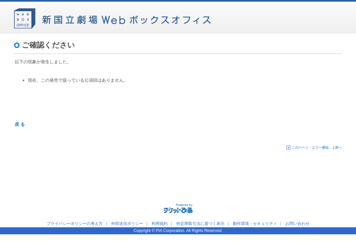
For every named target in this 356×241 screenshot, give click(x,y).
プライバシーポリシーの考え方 (75, 223)
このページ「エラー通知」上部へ (317, 147)
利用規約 (160, 223)
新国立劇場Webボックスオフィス (112, 16)
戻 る (20, 124)
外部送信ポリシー (127, 223)
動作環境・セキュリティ (255, 223)
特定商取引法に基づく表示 (200, 223)
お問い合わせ (297, 223)
